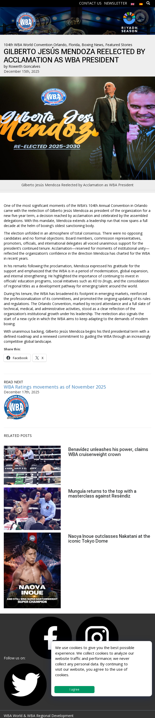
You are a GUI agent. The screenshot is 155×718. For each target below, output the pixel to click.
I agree (74, 689)
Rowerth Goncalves (24, 66)
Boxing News (92, 44)
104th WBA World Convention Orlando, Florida (42, 44)
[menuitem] (132, 3)
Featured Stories (118, 44)
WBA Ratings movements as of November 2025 (55, 387)
